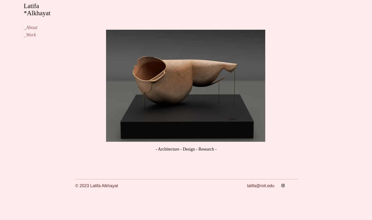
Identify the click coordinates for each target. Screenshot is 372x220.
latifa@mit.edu (260, 185)
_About (30, 27)
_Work (30, 34)
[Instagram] (283, 185)
